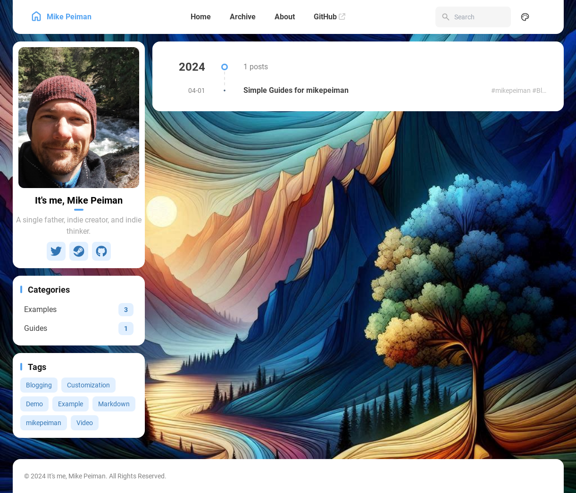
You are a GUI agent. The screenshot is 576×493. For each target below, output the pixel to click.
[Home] (200, 17)
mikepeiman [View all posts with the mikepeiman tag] (43, 423)
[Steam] (78, 251)
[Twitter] (56, 251)
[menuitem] (545, 17)
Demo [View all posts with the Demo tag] (34, 404)
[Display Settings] (525, 17)
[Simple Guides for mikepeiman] (358, 90)
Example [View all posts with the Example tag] (70, 404)
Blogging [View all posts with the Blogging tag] (39, 385)
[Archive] (242, 17)
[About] (284, 17)
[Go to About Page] (78, 117)
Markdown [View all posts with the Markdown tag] (114, 404)
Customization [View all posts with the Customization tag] (88, 385)
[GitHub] (329, 17)
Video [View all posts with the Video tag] (84, 423)
